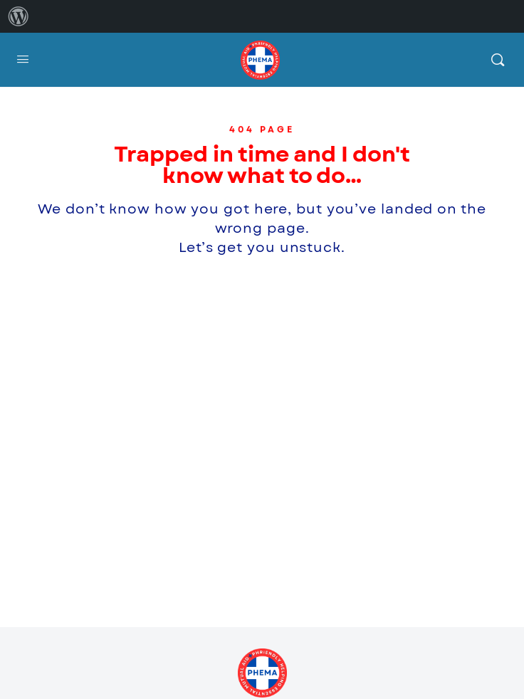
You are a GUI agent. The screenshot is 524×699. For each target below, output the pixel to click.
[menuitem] (18, 16)
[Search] (497, 60)
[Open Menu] (22, 60)
